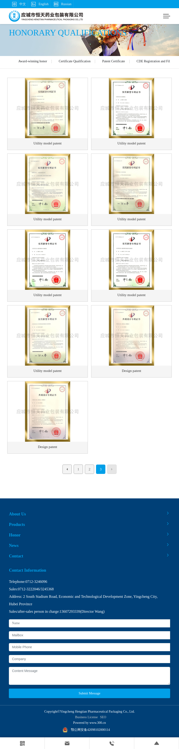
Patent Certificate (113, 61)
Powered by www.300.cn (89, 722)
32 (42, 589)
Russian (61, 4)
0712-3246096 (36, 582)
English (39, 4)
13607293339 (70, 611)
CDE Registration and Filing (155, 61)
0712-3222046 (29, 589)
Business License (86, 717)
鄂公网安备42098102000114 (90, 730)
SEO (103, 717)
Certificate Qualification (74, 61)
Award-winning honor (32, 61)
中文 (18, 4)
